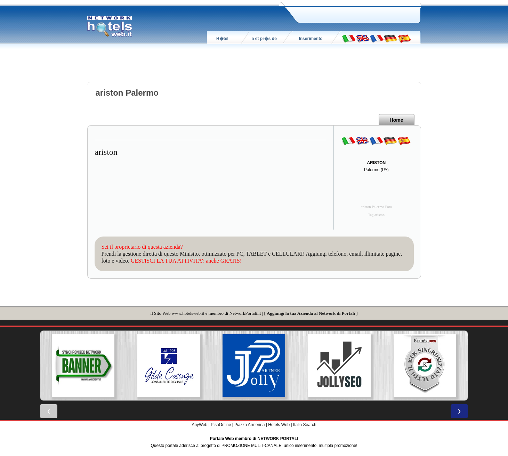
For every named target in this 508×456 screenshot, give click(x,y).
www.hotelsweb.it (188, 313)
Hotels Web (279, 424)
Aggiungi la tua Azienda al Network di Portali (311, 313)
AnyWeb (199, 424)
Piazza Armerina (249, 424)
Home (396, 120)
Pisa (215, 424)
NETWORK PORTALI (278, 438)
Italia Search (304, 424)
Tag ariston (376, 215)
